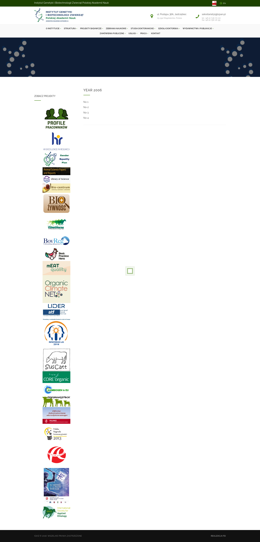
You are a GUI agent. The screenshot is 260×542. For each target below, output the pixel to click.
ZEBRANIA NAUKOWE (117, 28)
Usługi (132, 33)
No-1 (86, 102)
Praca (144, 33)
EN (224, 3)
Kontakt (155, 33)
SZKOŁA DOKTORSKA (169, 28)
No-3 (86, 112)
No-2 (86, 107)
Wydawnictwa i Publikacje (198, 28)
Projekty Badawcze (91, 28)
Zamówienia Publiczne (113, 33)
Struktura (71, 28)
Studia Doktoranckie (143, 28)
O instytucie (53, 28)
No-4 (86, 118)
